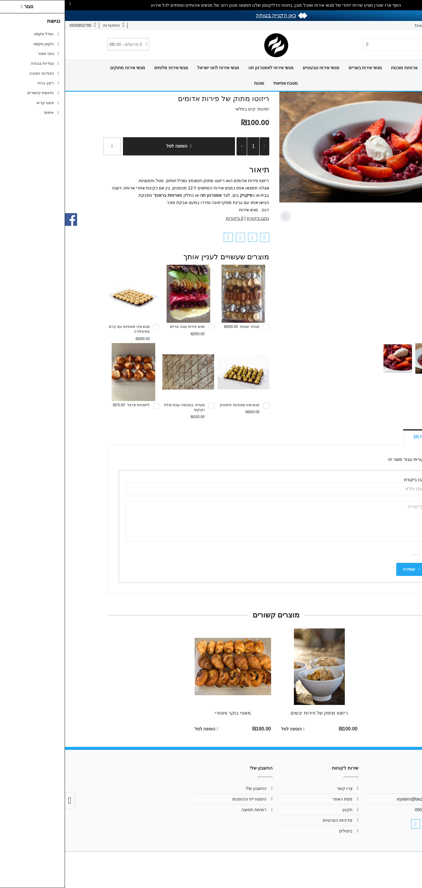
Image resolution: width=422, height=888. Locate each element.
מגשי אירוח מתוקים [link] (62, 67)
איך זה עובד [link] (359, 25)
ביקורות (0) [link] (358, 436)
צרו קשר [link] (384, 25)
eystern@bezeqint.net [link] (352, 799)
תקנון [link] (282, 809)
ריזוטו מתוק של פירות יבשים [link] (254, 713)
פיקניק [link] (181, 195)
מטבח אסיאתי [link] (220, 83)
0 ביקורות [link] (170, 218)
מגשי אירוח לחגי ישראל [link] (153, 67)
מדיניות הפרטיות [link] (273, 820)
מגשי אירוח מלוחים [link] (106, 67)
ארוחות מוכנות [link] (339, 67)
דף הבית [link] (369, 67)
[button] (365, 358)
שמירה (346, 569)
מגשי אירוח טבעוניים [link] (256, 67)
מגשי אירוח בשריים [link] (300, 67)
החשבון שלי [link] (191, 788)
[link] (408, 874)
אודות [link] (403, 25)
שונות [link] (194, 83)
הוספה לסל (113, 146)
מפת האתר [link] (277, 799)
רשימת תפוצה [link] (189, 809)
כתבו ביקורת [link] (193, 218)
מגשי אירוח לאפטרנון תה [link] (206, 67)
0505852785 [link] (361, 809)
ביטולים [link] (281, 830)
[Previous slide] (375, 216)
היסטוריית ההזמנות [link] (184, 799)
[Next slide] (220, 216)
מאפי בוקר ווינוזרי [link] (168, 713)
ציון (359, 552)
